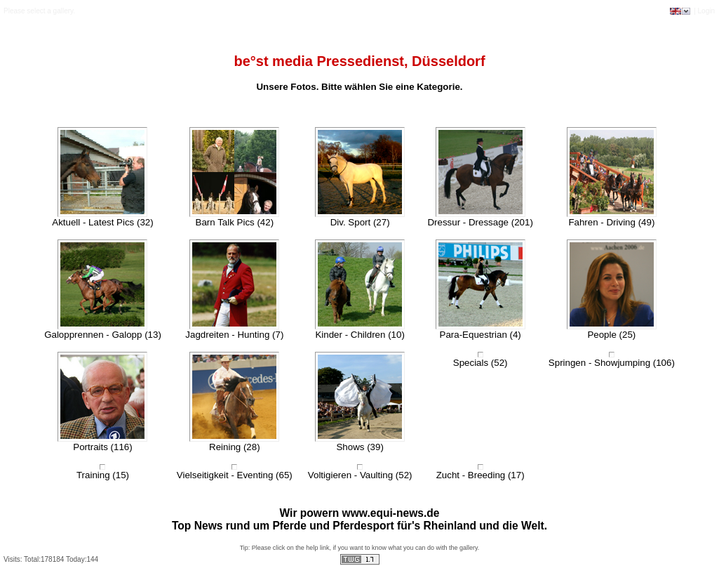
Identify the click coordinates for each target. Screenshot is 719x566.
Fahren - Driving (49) (611, 222)
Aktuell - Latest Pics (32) (102, 222)
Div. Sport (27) (360, 222)
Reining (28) (234, 447)
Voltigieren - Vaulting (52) (360, 475)
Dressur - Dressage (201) (479, 222)
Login (706, 11)
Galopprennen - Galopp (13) (102, 334)
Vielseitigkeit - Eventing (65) (235, 475)
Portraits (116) (102, 447)
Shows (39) (359, 447)
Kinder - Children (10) (359, 334)
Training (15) (102, 475)
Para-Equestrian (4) (480, 334)
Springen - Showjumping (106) (612, 362)
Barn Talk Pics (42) (235, 222)
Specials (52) (480, 362)
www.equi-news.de (391, 513)
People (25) (611, 334)
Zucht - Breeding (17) (480, 475)
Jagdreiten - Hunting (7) (234, 334)
